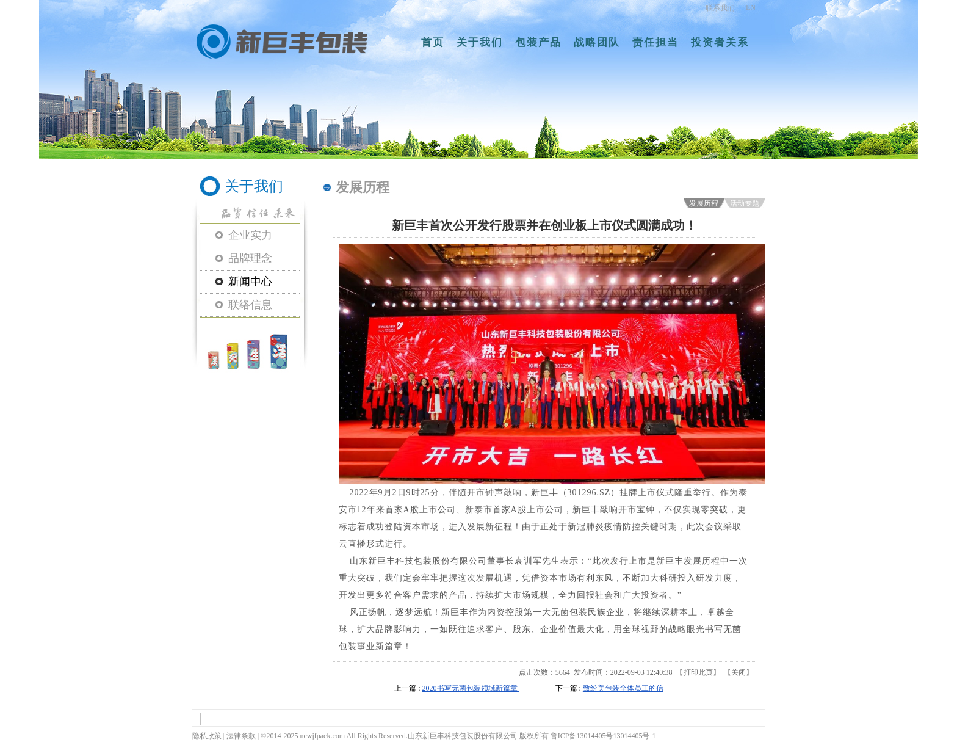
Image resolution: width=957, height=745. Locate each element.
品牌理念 (250, 258)
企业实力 (250, 235)
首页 (432, 42)
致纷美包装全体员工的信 (623, 688)
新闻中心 (250, 281)
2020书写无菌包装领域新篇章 (470, 688)
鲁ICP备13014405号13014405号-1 (603, 736)
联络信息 (250, 305)
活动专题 (744, 203)
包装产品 (538, 42)
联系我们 (720, 8)
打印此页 (698, 672)
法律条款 (241, 736)
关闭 (738, 672)
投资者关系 (720, 42)
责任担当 (655, 42)
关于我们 (480, 42)
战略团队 (597, 42)
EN (751, 7)
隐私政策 (207, 736)
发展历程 (703, 203)
